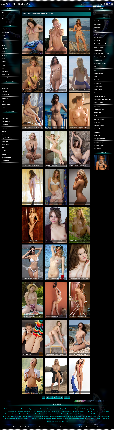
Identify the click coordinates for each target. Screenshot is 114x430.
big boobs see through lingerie (18, 416)
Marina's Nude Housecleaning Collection (79, 316)
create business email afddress (53, 421)
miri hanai (65, 421)
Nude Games (96, 4)
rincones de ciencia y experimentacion (58, 416)
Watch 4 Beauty (5, 71)
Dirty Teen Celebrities (6, 104)
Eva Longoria (97, 27)
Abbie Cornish (97, 135)
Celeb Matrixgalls (5, 32)
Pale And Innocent (98, 90)
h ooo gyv (33, 418)
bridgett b (78, 409)
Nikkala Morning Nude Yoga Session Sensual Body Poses (79, 127)
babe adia (76, 411)
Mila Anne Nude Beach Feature (30, 89)
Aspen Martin (97, 132)
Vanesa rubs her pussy (98, 129)
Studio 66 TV (4, 48)
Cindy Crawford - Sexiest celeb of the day (102, 99)
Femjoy (3, 65)
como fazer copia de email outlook (33, 416)
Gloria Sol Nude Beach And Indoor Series (32, 127)
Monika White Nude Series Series (77, 203)
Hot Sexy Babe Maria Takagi (100, 139)
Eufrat (3, 134)
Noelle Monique (97, 148)
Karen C (25, 52)
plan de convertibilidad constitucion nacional (73, 418)
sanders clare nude (54, 409)
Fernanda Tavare (5, 115)
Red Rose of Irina (97, 76)
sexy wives (15, 414)
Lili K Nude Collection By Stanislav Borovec (79, 240)
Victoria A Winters (5, 161)
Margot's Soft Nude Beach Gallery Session (56, 127)
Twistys (3, 58)
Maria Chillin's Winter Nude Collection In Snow (56, 278)
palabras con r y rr (69, 409)
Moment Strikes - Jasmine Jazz (100, 44)
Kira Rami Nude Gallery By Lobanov (78, 165)
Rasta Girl (4, 151)
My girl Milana (5, 141)
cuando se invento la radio (92, 416)
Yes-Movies (4, 101)
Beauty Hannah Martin (99, 50)
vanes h (54, 418)
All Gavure (4, 45)
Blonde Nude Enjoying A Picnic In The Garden (32, 316)
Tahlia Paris (4, 154)
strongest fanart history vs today (22, 411)
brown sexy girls (44, 409)
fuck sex (63, 414)
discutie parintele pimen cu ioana (64, 411)
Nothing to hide (97, 83)
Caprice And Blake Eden (99, 119)
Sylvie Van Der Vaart (98, 86)
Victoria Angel (97, 40)
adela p (59, 418)
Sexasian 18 (4, 42)
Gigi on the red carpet (98, 47)
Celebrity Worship (5, 95)
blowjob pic (85, 409)
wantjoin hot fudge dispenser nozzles (76, 416)
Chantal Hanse (97, 106)
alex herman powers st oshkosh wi (12, 409)
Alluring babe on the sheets (100, 63)
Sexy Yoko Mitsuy (97, 112)
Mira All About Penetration (100, 96)
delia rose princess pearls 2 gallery (92, 418)
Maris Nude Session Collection (53, 316)
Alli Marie (4, 131)
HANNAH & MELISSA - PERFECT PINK (101, 54)
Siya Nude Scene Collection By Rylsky (55, 240)
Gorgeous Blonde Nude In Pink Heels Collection (56, 354)
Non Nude (4, 22)
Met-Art (3, 35)
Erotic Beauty (4, 52)
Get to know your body (99, 142)
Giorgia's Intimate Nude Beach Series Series (32, 278)
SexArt (3, 68)
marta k (96, 411)
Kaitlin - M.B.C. (5, 118)
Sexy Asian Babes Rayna (99, 109)
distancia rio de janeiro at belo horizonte (100, 414)
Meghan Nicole (5, 125)
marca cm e (45, 416)
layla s (62, 409)
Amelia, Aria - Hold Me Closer (100, 57)
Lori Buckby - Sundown (99, 126)
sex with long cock (10, 418)
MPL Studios (4, 39)
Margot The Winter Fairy (7, 138)
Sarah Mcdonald (5, 144)
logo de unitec (105, 418)
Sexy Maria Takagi (98, 116)
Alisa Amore (96, 93)
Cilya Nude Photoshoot (51, 165)
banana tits (8, 414)
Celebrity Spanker (5, 108)
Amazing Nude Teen (74, 392)
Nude (3, 18)
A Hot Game (4, 128)
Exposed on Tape (5, 98)
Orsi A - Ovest (49, 52)
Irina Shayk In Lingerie (99, 21)
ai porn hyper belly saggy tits (22, 418)
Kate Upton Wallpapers (99, 73)
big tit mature (24, 409)
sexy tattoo (70, 414)
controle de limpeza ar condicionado (82, 414)
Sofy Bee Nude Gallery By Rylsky (30, 203)
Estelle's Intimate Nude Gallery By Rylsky (79, 278)
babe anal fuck (56, 414)
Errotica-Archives (5, 75)
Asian (3, 12)
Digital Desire (4, 55)
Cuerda (95, 34)
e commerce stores (9, 411)
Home (14, 426)
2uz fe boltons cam (50, 411)
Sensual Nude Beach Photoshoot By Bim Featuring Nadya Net (79, 52)
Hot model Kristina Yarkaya (7, 157)
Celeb (3, 15)
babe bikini (40, 418)
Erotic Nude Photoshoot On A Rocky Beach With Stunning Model (79, 354)
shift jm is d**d (89, 411)
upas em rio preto (104, 411)
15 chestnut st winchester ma (38, 411)
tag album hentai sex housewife (26, 414)
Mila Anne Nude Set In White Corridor (31, 165)
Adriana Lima (97, 80)
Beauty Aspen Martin (98, 60)
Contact (90, 4)
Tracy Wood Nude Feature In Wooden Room (32, 240)
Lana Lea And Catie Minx (99, 145)
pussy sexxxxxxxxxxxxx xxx (96, 409)
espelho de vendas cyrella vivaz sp (43, 414)
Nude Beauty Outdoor (28, 392)
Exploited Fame (5, 88)
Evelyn (95, 31)
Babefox (3, 85)
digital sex (47, 418)
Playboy (3, 29)
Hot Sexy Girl (97, 122)
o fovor (82, 411)
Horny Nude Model (27, 354)
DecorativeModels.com (96, 426)
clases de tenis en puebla (105, 416)
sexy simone (6, 416)
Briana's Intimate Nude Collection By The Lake (56, 392)
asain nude (106, 409)
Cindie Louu (96, 67)
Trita (95, 70)
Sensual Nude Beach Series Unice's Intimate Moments (56, 89)
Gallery (85, 4)
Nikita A (3, 147)
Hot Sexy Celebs (5, 78)
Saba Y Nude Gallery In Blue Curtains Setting (56, 203)
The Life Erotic (5, 61)
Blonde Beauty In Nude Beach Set (78, 89)
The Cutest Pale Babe (6, 121)
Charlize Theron (97, 24)
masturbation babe (34, 409)
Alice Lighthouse (97, 37)
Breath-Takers (4, 91)
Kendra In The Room (98, 103)
